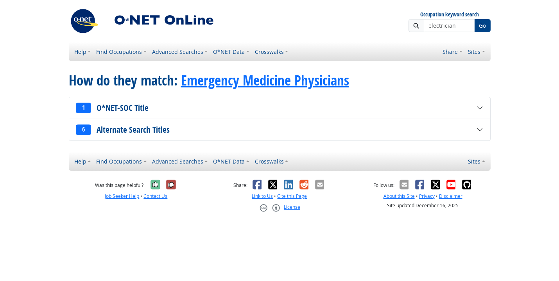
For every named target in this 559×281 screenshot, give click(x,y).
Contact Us (155, 196)
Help (80, 51)
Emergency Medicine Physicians (265, 80)
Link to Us (262, 196)
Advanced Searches (177, 51)
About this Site (399, 196)
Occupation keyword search (449, 14)
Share (450, 51)
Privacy (427, 196)
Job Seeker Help (122, 196)
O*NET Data (229, 51)
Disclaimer (450, 196)
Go (482, 25)
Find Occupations (119, 51)
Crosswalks (269, 51)
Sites (474, 51)
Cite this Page (292, 196)
